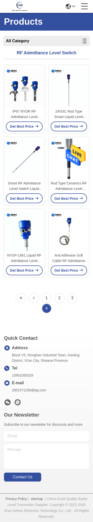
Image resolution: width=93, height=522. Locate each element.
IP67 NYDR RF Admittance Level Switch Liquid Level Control (24, 114)
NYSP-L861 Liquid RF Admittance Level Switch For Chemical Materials (24, 258)
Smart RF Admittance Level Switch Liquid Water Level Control (24, 186)
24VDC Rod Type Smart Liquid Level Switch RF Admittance (69, 114)
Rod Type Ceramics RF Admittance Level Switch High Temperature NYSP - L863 (69, 186)
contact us (22, 477)
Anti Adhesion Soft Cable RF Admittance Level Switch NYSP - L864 (68, 258)
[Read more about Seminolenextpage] (20, 298)
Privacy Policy (16, 499)
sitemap (37, 499)
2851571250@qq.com (29, 390)
